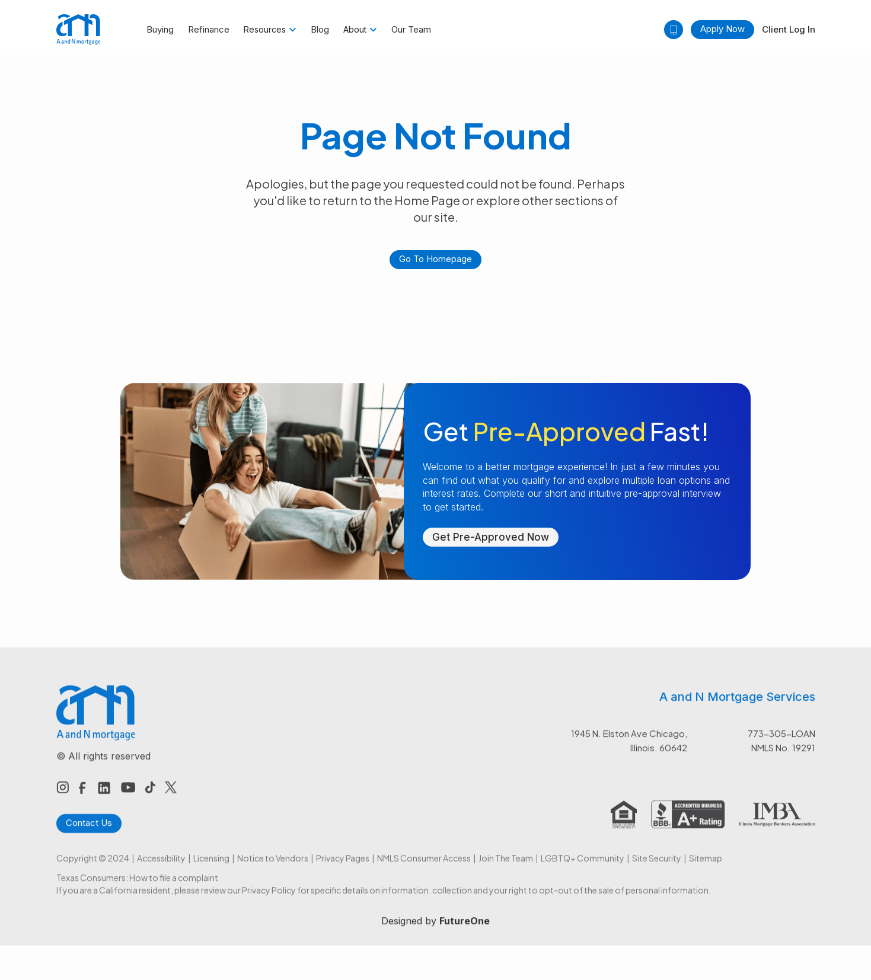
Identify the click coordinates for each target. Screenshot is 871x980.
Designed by (435, 931)
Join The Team (505, 868)
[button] (270, 30)
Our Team (411, 29)
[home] (78, 29)
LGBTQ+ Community (582, 868)
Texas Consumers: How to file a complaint (137, 887)
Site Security (656, 868)
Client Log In (788, 29)
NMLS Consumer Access (424, 868)
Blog (320, 29)
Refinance (208, 29)
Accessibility (161, 868)
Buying (160, 29)
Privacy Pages (342, 868)
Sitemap (705, 868)
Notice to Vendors (272, 868)
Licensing (211, 868)
